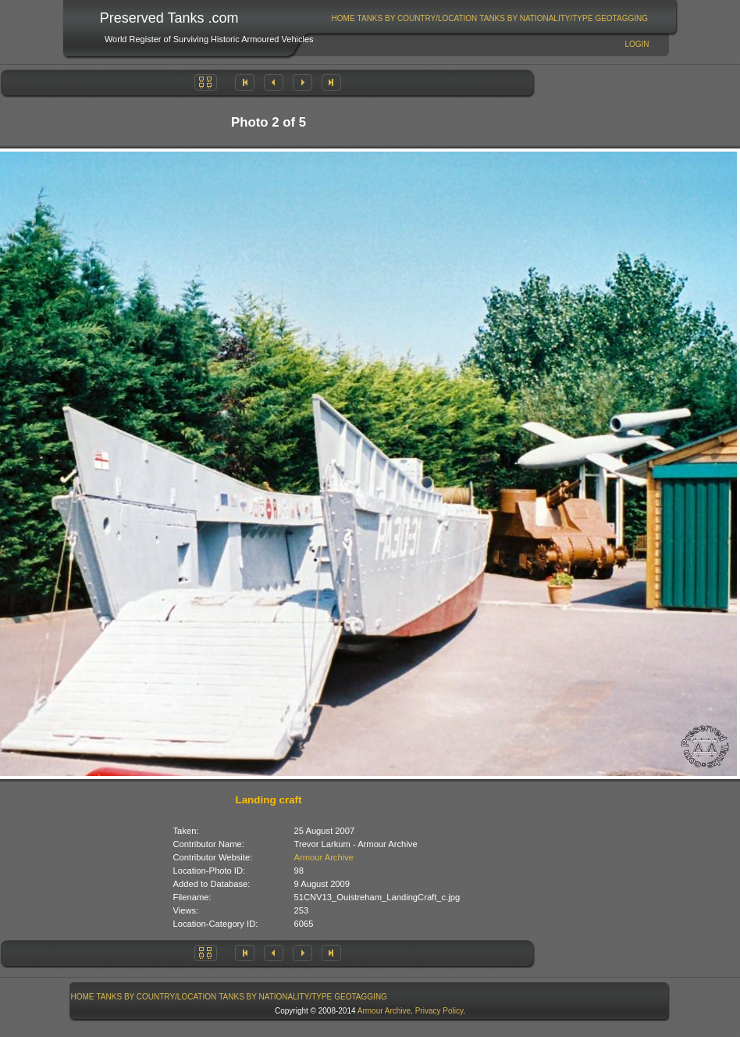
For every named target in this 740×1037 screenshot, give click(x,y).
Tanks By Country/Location (418, 18)
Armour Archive (324, 857)
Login (636, 44)
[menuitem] (343, 18)
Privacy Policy (439, 1011)
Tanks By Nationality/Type (535, 18)
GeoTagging (621, 18)
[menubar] (489, 18)
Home (343, 18)
